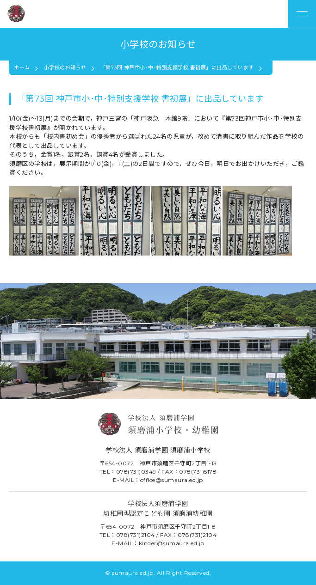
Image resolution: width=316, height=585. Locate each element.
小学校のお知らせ (65, 67)
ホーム (22, 67)
